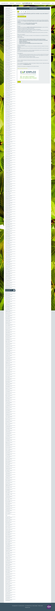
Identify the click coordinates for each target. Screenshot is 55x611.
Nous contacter (37, 3)
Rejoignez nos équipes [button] (46, 3)
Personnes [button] (12, 3)
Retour (19, 81)
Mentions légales (34, 605)
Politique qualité (40, 605)
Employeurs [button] (18, 3)
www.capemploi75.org (28, 605)
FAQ (53, 3)
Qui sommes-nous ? (4, 3)
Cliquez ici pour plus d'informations (22, 68)
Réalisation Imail (27, 607)
